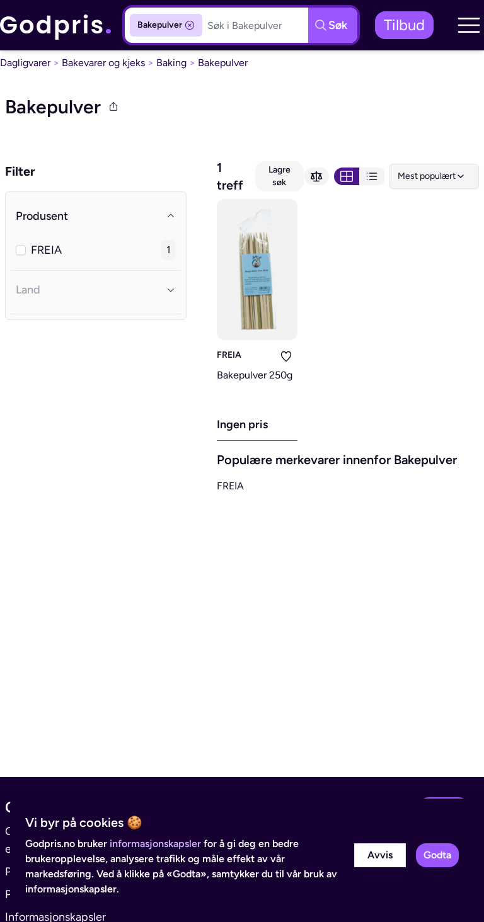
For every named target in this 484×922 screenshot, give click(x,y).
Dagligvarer (25, 63)
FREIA (229, 355)
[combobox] (434, 176)
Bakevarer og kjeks (103, 63)
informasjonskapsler (155, 844)
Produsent (96, 216)
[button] (469, 25)
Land (96, 290)
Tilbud (404, 25)
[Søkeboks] (255, 25)
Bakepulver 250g (254, 375)
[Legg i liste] (286, 356)
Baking (171, 63)
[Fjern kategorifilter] (190, 25)
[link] (56, 25)
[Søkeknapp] (332, 25)
